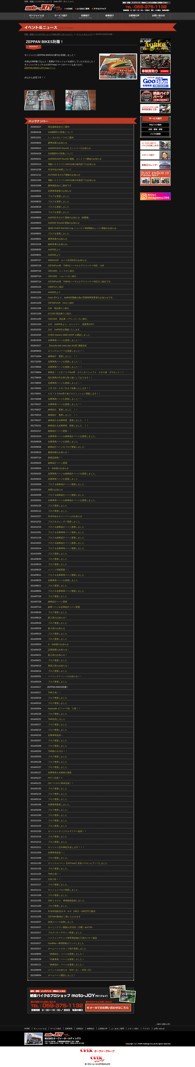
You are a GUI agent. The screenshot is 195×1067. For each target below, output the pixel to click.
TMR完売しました (56, 719)
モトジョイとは (36, 16)
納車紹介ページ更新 (57, 463)
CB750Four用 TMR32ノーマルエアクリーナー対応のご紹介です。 (80, 281)
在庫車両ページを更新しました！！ (65, 340)
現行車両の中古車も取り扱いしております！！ (70, 377)
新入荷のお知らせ (56, 628)
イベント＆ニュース (84, 34)
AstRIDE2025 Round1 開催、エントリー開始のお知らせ (75, 159)
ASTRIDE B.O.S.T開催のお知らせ (64, 175)
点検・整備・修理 (155, 129)
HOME (27, 1029)
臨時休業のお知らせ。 (58, 244)
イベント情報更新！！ (58, 569)
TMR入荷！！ (54, 692)
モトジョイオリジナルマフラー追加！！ (67, 831)
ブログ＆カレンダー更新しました (64, 521)
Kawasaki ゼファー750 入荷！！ (64, 708)
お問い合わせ (158, 16)
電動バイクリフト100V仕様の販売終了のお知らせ (72, 164)
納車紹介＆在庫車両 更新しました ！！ (68, 420)
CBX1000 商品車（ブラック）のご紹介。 (68, 319)
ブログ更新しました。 (58, 511)
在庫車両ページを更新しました (63, 441)
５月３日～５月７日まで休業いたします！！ (69, 388)
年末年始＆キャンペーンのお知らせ (65, 516)
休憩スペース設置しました (61, 922)
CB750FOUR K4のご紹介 (61, 303)
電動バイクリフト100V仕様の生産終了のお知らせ (72, 180)
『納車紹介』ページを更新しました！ (66, 954)
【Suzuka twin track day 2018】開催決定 (67, 345)
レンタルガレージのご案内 (61, 137)
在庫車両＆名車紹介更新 (59, 772)
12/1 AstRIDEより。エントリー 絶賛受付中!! (71, 324)
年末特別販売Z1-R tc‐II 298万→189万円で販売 (71, 911)
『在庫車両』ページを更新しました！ (66, 959)
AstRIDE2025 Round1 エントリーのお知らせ (69, 148)
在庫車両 (68, 1029)
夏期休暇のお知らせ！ (58, 452)
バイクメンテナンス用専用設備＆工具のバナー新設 (72, 938)
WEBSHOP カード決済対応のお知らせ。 (68, 260)
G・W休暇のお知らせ (58, 468)
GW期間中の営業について (60, 132)
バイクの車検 (155, 134)
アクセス (146, 1029)
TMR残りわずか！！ (57, 751)
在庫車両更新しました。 (59, 804)
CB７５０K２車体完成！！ (61, 783)
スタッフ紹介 (133, 1029)
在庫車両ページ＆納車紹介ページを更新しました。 (72, 436)
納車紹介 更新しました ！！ (63, 356)
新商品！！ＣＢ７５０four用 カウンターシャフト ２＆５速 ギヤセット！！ (86, 372)
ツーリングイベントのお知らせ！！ (65, 676)
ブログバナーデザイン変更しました (65, 932)
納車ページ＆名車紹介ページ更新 (64, 607)
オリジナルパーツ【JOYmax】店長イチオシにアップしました (77, 863)
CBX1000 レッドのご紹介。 (62, 271)
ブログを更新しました (58, 196)
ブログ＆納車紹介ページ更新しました (66, 484)
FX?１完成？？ (55, 778)
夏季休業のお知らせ (57, 143)
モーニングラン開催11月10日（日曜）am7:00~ (70, 927)
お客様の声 (134, 16)
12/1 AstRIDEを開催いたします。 (65, 329)
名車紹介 (85, 16)
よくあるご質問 (83, 9)
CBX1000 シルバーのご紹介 (62, 276)
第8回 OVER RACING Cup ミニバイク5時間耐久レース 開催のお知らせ (82, 228)
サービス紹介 (61, 16)
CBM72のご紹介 (56, 287)
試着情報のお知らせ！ (58, 649)
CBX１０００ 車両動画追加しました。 (67, 900)
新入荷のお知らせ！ (57, 617)
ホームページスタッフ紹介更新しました (67, 948)
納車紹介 (110, 16)
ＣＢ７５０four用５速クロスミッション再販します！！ (74, 393)
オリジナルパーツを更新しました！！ (66, 351)
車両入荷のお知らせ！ (58, 665)
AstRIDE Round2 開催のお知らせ (64, 223)
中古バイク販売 (155, 125)
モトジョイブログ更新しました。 (64, 890)
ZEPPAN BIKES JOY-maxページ (39, 68)
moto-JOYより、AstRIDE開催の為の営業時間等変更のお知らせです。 (81, 297)
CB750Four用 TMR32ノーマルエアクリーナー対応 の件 (76, 265)
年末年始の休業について (59, 169)
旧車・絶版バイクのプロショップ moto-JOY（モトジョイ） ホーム (69, 9)
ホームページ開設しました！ (62, 975)
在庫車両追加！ (55, 735)
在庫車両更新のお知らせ (59, 191)
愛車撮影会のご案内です (59, 185)
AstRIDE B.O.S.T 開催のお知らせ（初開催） (69, 217)
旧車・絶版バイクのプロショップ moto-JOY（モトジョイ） (48, 34)
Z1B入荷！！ (54, 879)
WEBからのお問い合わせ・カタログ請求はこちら (108, 1007)
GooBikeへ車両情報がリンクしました (66, 943)
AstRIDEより (54, 249)
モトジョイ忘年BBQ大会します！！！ (66, 847)
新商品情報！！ (55, 457)
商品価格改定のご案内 (58, 127)
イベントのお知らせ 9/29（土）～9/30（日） (70, 970)
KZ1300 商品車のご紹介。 (60, 313)
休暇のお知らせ (55, 489)
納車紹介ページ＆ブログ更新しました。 (67, 447)
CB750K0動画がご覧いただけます (64, 916)
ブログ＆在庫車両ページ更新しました (66, 532)
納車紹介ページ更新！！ (59, 431)
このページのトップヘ (163, 1024)
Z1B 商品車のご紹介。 (59, 308)
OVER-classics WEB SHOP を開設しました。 (70, 335)
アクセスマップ (99, 9)
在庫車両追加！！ (56, 852)
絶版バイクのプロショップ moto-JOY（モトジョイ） (44, 8)
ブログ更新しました (57, 505)
